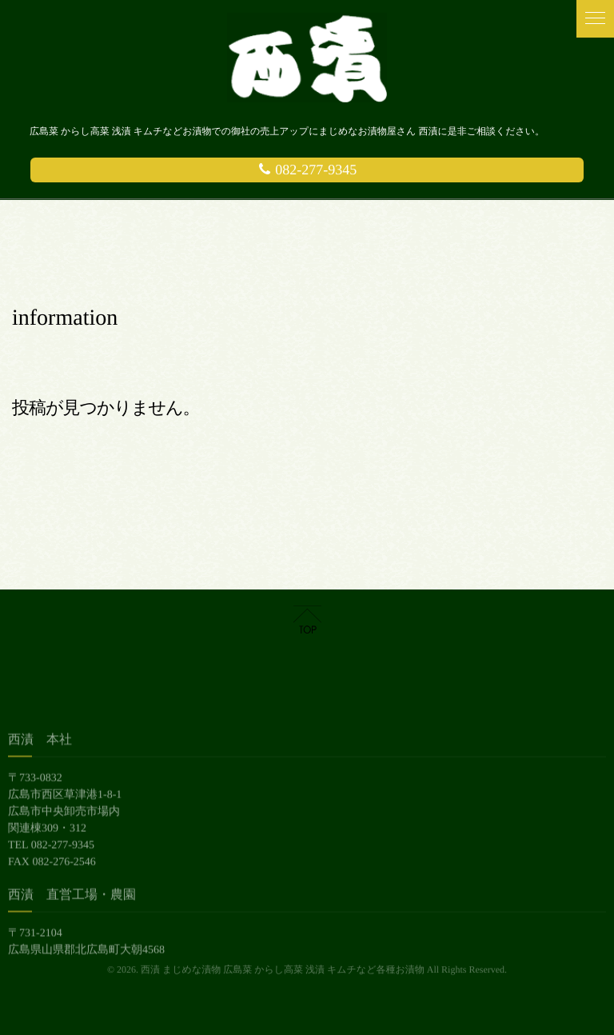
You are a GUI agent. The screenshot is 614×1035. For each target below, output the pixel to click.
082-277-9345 (307, 170)
